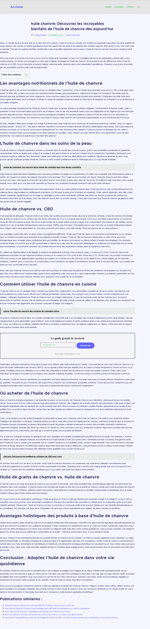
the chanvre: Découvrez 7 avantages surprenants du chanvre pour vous (37, 611)
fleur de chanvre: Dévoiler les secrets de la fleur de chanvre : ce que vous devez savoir (44, 614)
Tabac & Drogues (73, 35)
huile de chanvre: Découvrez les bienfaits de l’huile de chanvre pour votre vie (39, 605)
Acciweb (17, 7)
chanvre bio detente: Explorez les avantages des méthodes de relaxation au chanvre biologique (47, 608)
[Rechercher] (138, 7)
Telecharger (85, 345)
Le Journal (119, 7)
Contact (130, 7)
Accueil (108, 7)
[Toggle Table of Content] (25, 75)
